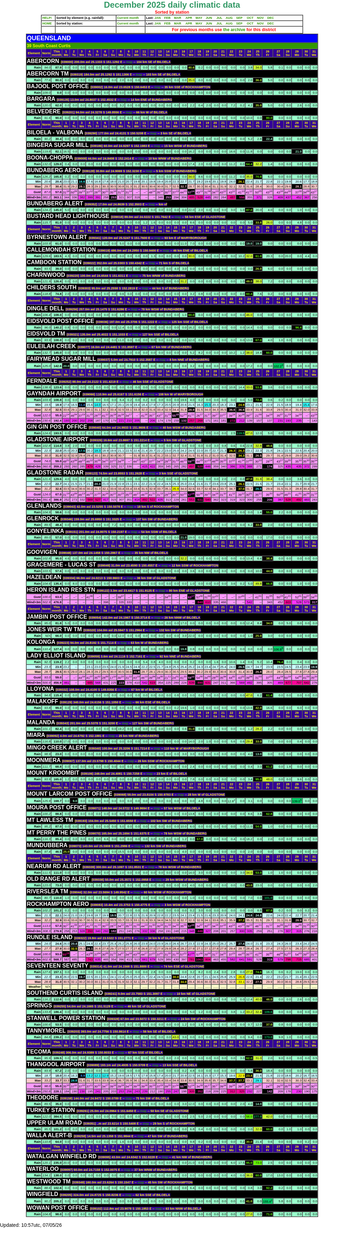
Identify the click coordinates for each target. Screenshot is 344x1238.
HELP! (47, 18)
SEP (239, 18)
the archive (234, 29)
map (130, 62)
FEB (167, 18)
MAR (177, 18)
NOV (260, 18)
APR (188, 18)
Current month (128, 18)
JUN (209, 18)
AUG (229, 18)
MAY (199, 18)
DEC (270, 18)
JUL (219, 18)
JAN (158, 18)
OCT (250, 18)
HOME (47, 23)
